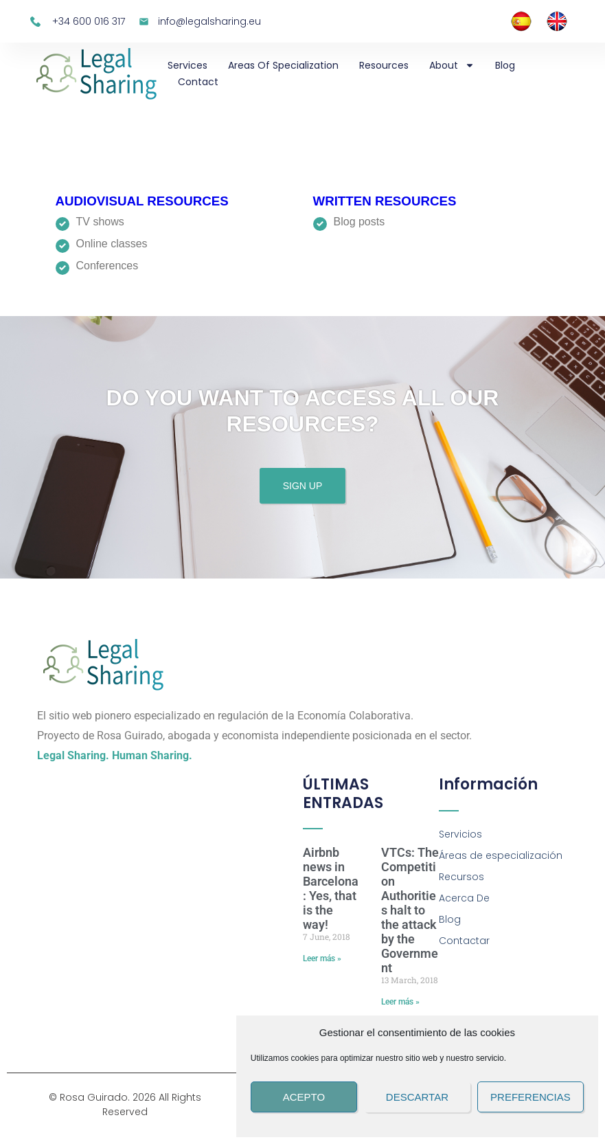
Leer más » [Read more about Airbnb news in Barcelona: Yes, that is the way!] (322, 958)
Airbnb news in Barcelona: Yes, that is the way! (330, 888)
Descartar (417, 1097)
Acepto (304, 1097)
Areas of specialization (283, 65)
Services (187, 65)
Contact (198, 82)
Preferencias (530, 1097)
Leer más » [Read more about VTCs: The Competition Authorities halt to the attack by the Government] (400, 1002)
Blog (505, 65)
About (452, 65)
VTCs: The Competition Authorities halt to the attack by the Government (410, 910)
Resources (384, 65)
